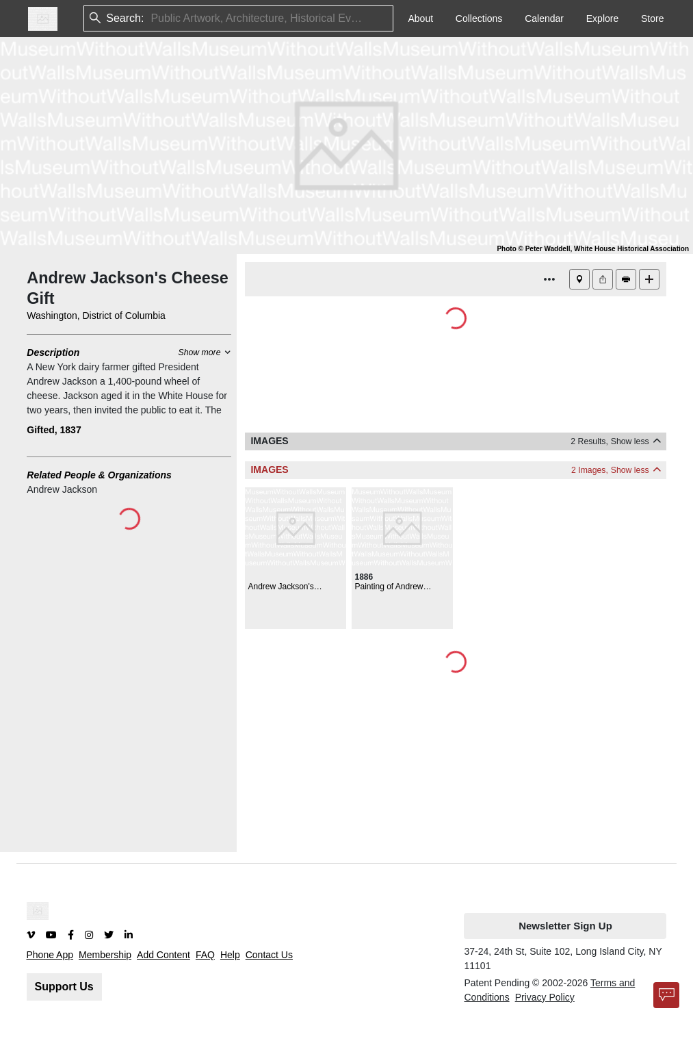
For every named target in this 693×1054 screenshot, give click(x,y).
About (420, 18)
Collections (479, 18)
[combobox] (152, 19)
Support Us (64, 986)
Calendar (544, 18)
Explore (602, 18)
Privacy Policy (545, 997)
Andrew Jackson (62, 489)
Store (652, 18)
